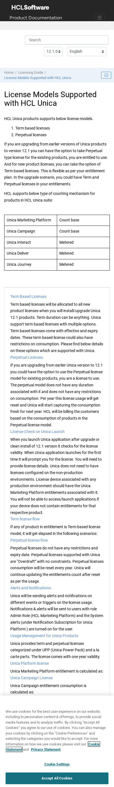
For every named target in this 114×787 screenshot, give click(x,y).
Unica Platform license (29, 663)
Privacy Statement (45, 749)
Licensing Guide (30, 72)
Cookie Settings (57, 764)
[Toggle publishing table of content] (106, 75)
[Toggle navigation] (99, 17)
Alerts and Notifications (30, 588)
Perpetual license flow (29, 540)
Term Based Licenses (28, 296)
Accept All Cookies (57, 778)
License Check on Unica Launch (37, 431)
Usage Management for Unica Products (44, 635)
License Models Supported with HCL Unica (37, 78)
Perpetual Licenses (26, 357)
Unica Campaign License (31, 678)
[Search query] (66, 39)
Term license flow (25, 519)
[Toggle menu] (105, 25)
